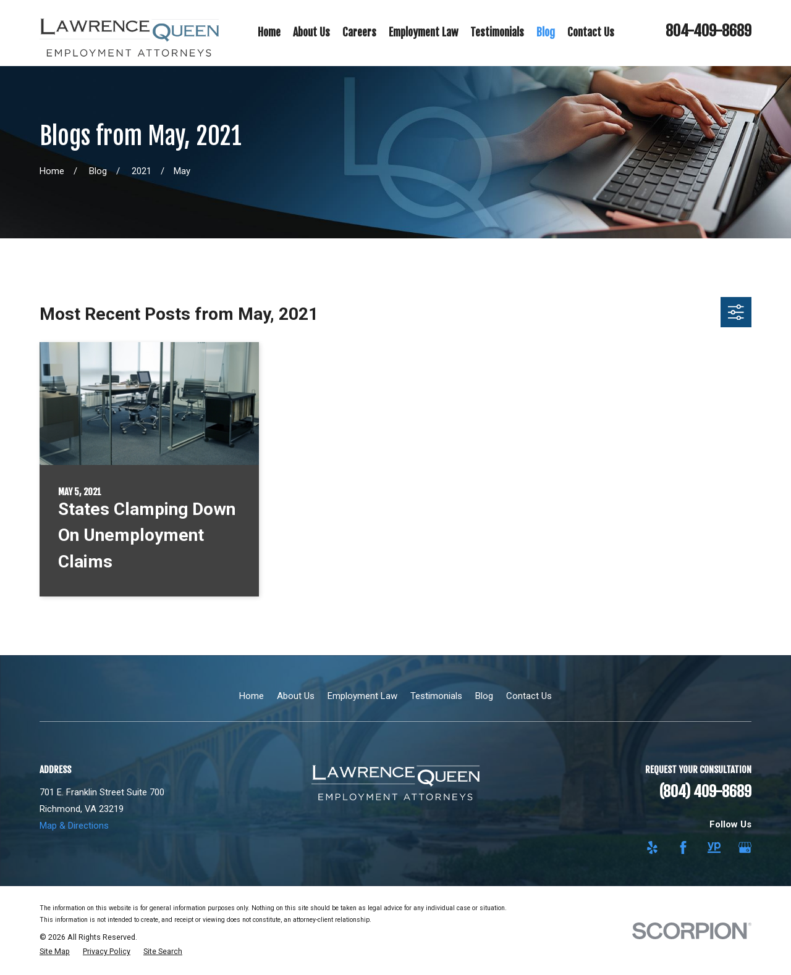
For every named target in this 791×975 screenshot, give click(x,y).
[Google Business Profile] (744, 847)
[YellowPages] (714, 847)
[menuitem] (55, 952)
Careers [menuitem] (359, 32)
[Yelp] (652, 847)
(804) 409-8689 (705, 791)
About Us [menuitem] (311, 32)
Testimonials (436, 695)
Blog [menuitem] (545, 32)
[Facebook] (683, 847)
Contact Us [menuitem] (590, 32)
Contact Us (529, 695)
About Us (296, 695)
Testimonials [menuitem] (497, 32)
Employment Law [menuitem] (423, 32)
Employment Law (362, 695)
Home (251, 695)
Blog (484, 695)
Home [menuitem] (269, 32)
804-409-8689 (708, 31)
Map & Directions (74, 825)
